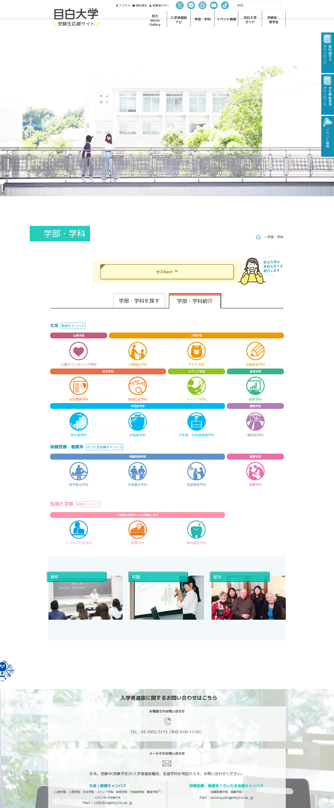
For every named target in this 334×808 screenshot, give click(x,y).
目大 (155, 20)
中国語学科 (137, 435)
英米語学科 (79, 435)
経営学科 (255, 399)
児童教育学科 (255, 364)
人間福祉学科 (137, 364)
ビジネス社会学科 (79, 543)
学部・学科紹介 (195, 301)
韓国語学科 (255, 435)
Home (258, 237)
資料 (141, 5)
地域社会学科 (137, 399)
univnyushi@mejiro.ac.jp (232, 797)
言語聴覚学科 (196, 484)
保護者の (160, 5)
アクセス (124, 5)
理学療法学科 (78, 484)
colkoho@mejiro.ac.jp (113, 802)
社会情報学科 (78, 399)
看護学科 (255, 484)
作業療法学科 (137, 484)
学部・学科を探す (139, 300)
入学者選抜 (179, 19)
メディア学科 (196, 399)
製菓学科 (137, 543)
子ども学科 (196, 364)
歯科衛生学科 (196, 543)
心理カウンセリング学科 (78, 364)
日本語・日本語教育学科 (196, 435)
